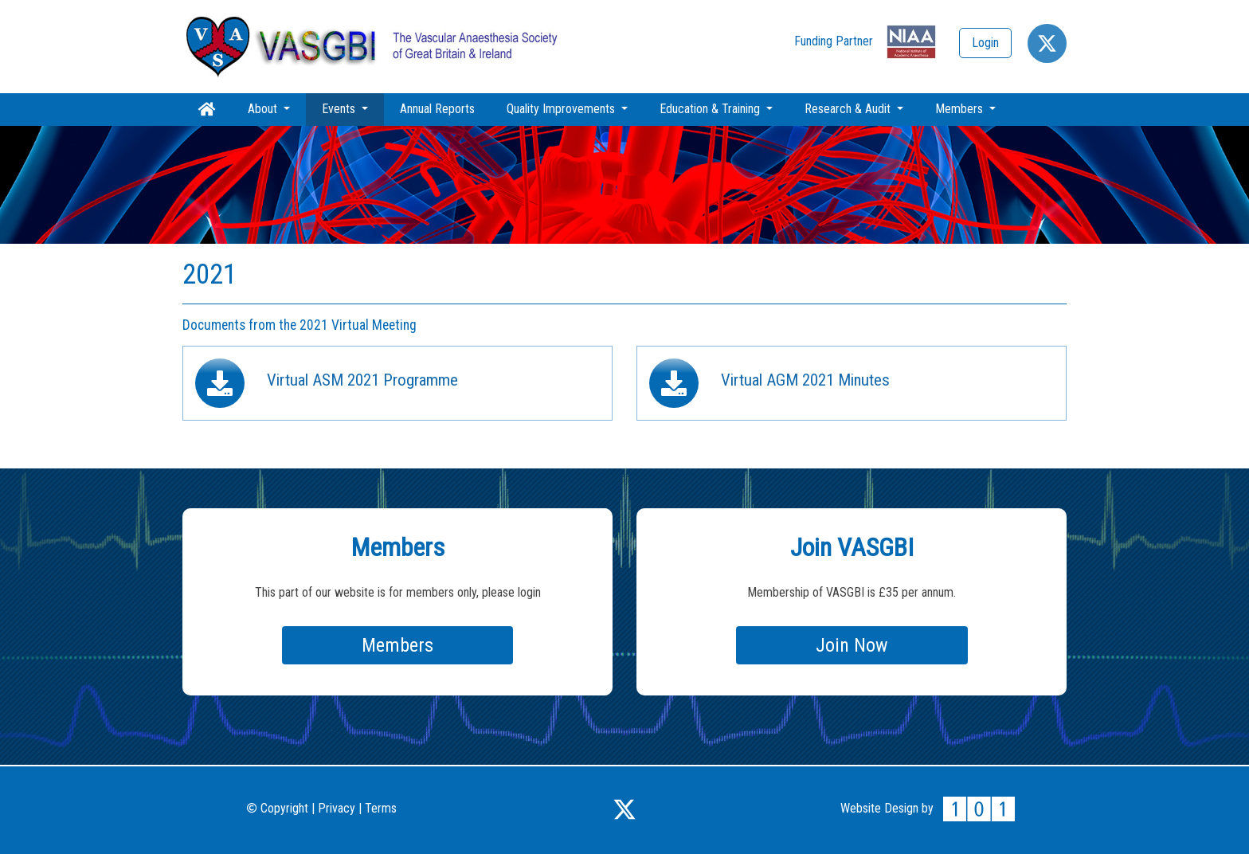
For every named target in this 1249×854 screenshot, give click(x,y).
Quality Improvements (562, 108)
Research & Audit (849, 108)
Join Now (852, 645)
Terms (381, 808)
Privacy (336, 808)
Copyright (277, 808)
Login (985, 42)
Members (960, 108)
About (264, 108)
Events (353, 108)
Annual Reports (437, 108)
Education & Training (711, 108)
